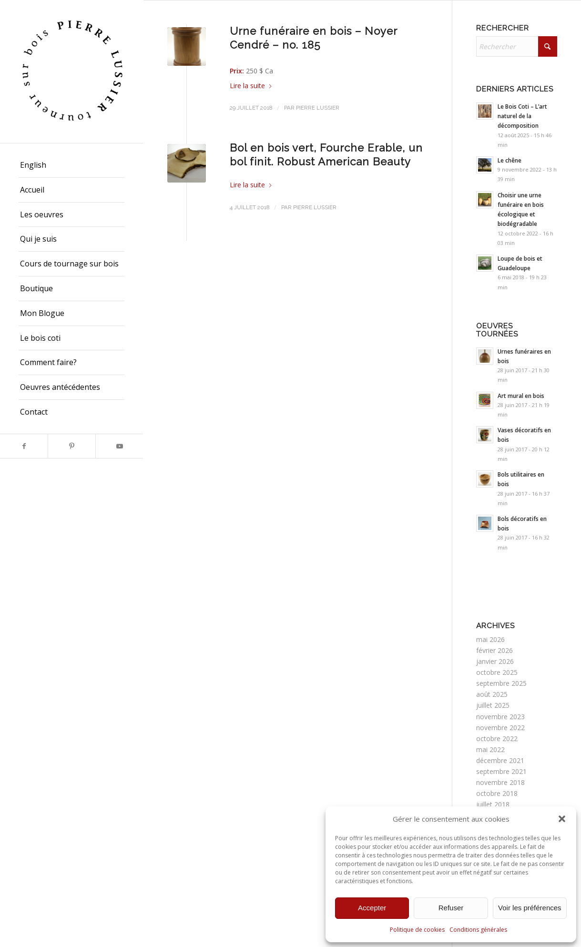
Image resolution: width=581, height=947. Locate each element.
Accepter (372, 908)
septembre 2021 (501, 771)
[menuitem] (71, 165)
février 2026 (494, 650)
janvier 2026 (495, 661)
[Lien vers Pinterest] (71, 446)
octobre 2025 (497, 672)
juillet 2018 (493, 804)
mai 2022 (490, 749)
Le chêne (509, 160)
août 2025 (492, 694)
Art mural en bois (521, 395)
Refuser (451, 908)
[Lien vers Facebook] (24, 446)
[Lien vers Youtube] (119, 446)
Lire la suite (251, 85)
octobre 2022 (497, 738)
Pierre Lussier (317, 107)
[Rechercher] (516, 46)
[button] (562, 819)
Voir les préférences (529, 908)
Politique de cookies (417, 930)
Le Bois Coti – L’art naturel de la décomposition (522, 115)
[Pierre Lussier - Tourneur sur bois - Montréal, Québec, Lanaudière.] (71, 71)
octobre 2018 (497, 793)
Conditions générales (478, 930)
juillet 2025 (493, 705)
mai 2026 (490, 639)
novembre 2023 (500, 716)
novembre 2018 (500, 782)
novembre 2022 (500, 727)
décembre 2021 (500, 760)
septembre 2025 (501, 683)
